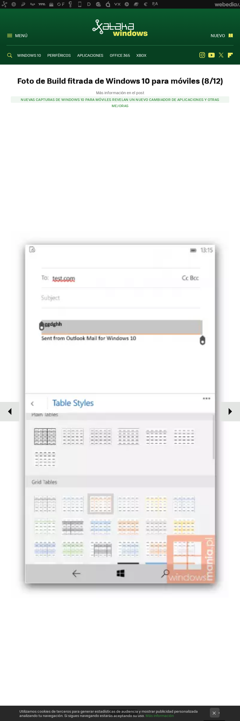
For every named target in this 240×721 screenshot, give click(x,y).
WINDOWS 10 (29, 55)
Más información (160, 715)
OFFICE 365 (120, 55)
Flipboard (230, 55)
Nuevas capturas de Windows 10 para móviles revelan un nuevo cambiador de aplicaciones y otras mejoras (120, 100)
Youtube (211, 55)
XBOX (141, 55)
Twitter (221, 55)
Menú (21, 35)
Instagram (202, 55)
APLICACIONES (90, 55)
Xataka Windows (120, 27)
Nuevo (218, 35)
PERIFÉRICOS (59, 55)
